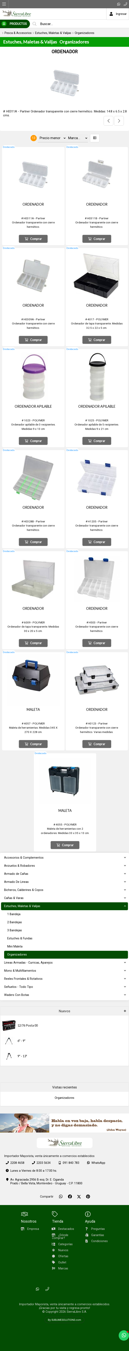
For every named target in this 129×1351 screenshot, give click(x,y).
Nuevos (64, 1011)
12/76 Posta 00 (28, 1025)
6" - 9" (21, 1040)
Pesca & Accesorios (18, 33)
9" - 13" (22, 1056)
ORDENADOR (65, 51)
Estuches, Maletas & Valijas (53, 33)
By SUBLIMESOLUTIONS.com (64, 1319)
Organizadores (84, 33)
